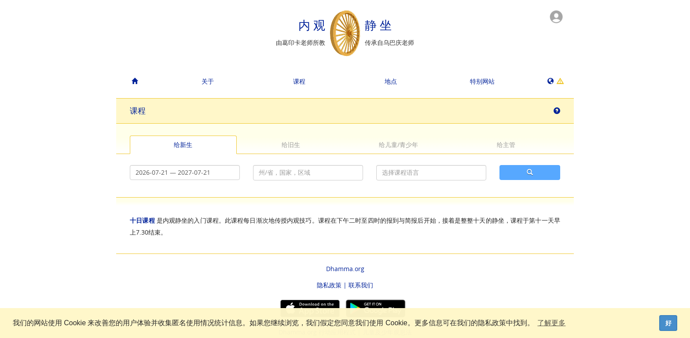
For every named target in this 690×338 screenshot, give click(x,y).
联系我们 (361, 285)
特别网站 (482, 81)
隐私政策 (329, 285)
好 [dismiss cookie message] (668, 323)
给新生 (183, 144)
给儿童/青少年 (398, 144)
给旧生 (291, 144)
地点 (391, 81)
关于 (208, 81)
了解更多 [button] (551, 323)
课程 (299, 81)
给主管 (506, 144)
